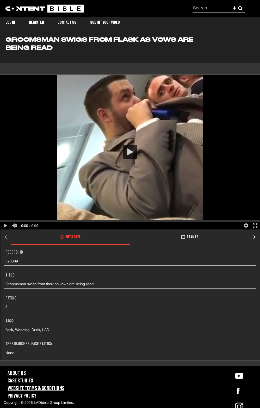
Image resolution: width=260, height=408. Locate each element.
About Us (17, 373)
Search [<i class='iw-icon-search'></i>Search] (240, 8)
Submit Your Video (105, 22)
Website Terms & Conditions (36, 388)
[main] (130, 201)
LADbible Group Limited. (54, 402)
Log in (10, 22)
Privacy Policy (22, 396)
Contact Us (67, 22)
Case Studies (20, 380)
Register (36, 22)
